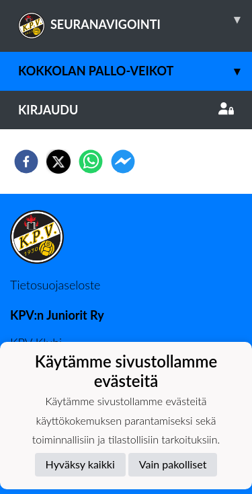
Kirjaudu (126, 109)
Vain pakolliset (173, 464)
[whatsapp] (91, 161)
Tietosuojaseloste (55, 284)
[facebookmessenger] (123, 161)
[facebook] (26, 161)
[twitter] (58, 161)
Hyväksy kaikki (80, 464)
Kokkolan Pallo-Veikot (135, 71)
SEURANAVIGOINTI (135, 19)
